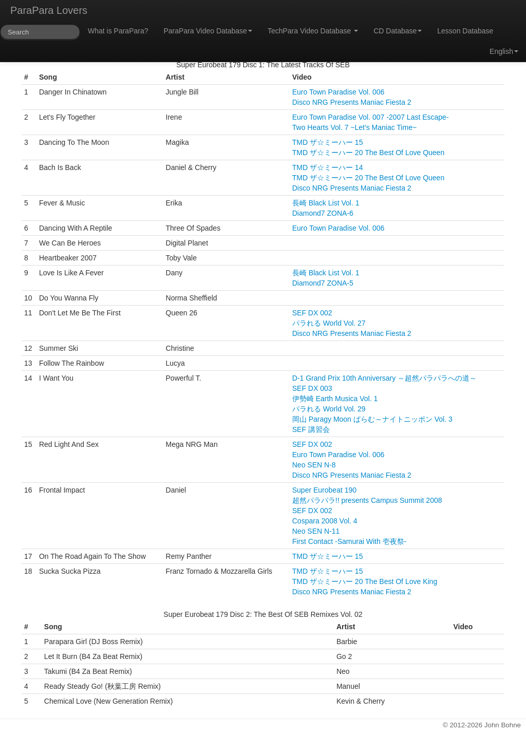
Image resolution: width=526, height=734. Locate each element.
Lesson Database (465, 31)
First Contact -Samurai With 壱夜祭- (349, 541)
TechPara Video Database (313, 31)
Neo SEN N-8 (314, 465)
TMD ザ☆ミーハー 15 (327, 142)
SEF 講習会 (311, 429)
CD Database (397, 31)
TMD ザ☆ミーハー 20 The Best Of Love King (364, 581)
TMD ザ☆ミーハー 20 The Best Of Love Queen (368, 152)
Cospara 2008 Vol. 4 (325, 521)
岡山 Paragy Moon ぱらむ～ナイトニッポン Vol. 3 (372, 419)
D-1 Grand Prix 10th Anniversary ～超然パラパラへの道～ (384, 378)
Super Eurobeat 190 (324, 490)
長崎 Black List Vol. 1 (326, 203)
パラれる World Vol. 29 (329, 409)
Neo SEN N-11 (316, 531)
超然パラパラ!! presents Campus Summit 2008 (367, 500)
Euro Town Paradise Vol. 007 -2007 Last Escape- (370, 117)
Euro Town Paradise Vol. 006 (338, 92)
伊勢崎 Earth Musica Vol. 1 (335, 398)
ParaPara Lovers (48, 10)
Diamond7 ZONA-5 (322, 283)
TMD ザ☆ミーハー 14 (327, 167)
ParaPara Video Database (208, 31)
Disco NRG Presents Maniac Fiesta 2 (351, 102)
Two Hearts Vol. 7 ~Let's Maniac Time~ (354, 127)
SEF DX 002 (312, 313)
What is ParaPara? (118, 31)
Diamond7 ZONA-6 (322, 213)
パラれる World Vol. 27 (329, 323)
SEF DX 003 (312, 388)
